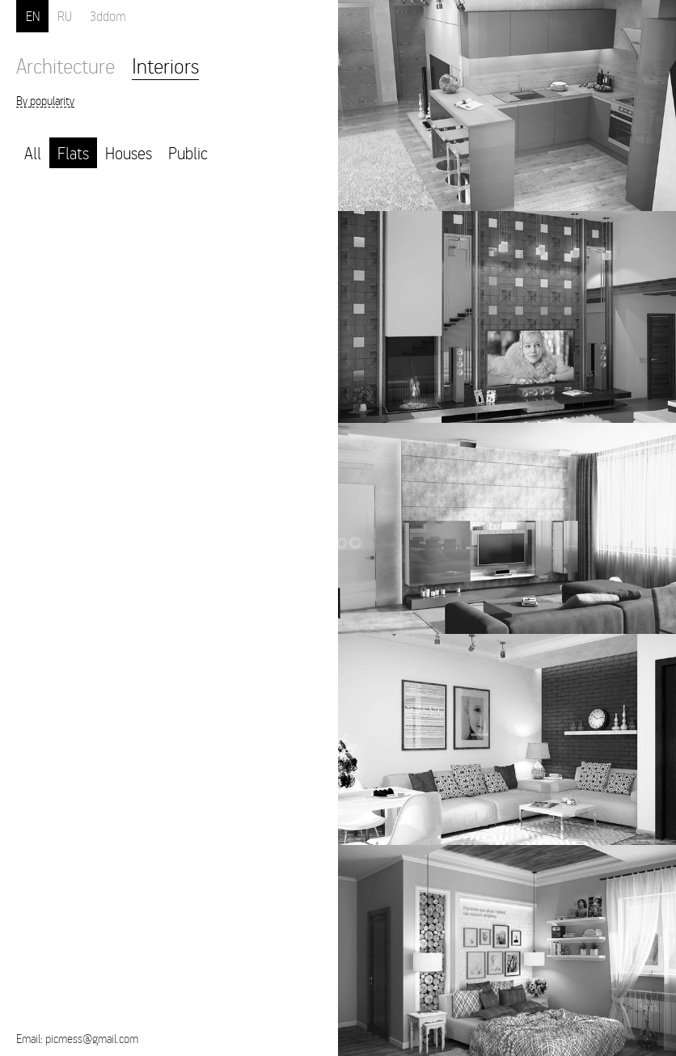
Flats (73, 152)
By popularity (45, 101)
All (32, 152)
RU (64, 15)
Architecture (65, 65)
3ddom (108, 15)
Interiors (165, 65)
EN (33, 15)
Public (188, 152)
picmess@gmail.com (91, 1038)
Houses (128, 152)
